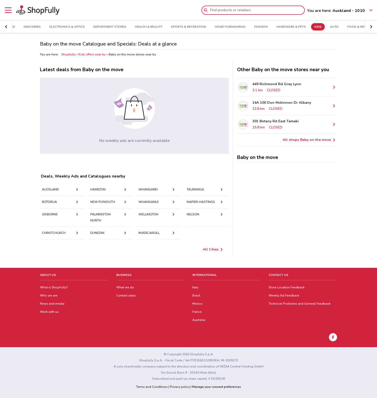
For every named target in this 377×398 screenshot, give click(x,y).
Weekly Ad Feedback (284, 295)
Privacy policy (180, 387)
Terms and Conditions (152, 387)
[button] (6, 27)
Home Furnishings (214, 27)
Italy (195, 287)
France (197, 312)
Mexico (197, 304)
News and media (52, 304)
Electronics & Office (51, 27)
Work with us (49, 312)
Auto (318, 27)
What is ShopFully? (54, 287)
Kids (302, 27)
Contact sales (126, 295)
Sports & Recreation (172, 27)
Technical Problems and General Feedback (299, 304)
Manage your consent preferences (216, 387)
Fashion (245, 27)
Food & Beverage (345, 27)
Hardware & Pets (275, 27)
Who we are (48, 295)
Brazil (196, 295)
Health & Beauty (132, 27)
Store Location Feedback (286, 287)
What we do (125, 287)
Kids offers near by (92, 54)
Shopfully (68, 54)
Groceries (16, 27)
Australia (198, 320)
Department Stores (93, 27)
